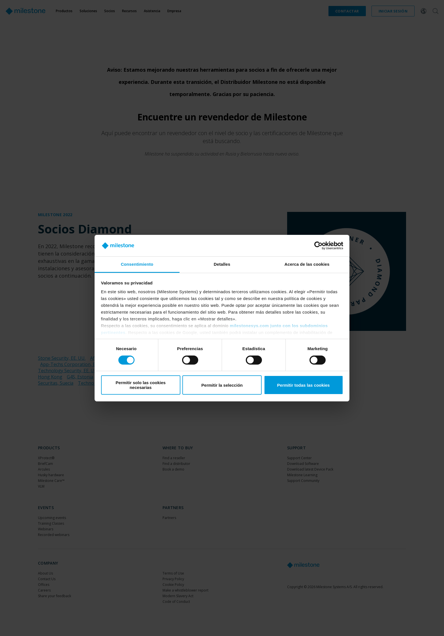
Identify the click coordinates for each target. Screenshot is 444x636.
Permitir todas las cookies (303, 385)
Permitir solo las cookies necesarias (141, 385)
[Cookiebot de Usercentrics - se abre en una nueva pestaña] (318, 245)
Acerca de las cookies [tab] (307, 264)
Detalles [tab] (222, 264)
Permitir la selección (222, 385)
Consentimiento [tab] (137, 264)
